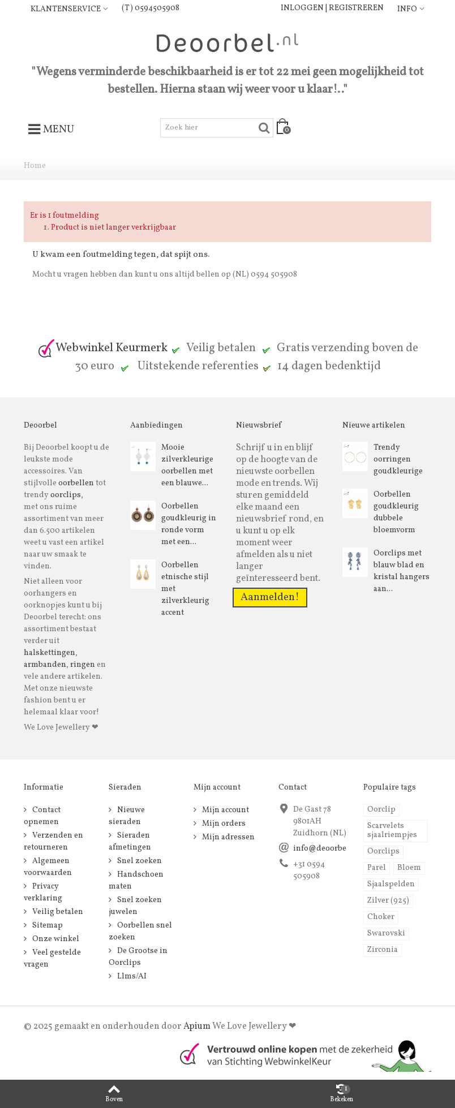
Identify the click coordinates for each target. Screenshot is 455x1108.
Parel (376, 868)
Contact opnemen (42, 816)
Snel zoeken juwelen (135, 906)
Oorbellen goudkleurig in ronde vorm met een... (188, 524)
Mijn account (224, 810)
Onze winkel (55, 939)
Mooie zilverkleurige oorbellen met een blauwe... (187, 465)
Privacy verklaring (43, 892)
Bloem (409, 868)
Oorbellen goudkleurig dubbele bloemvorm (396, 512)
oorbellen (75, 483)
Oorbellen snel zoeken (140, 931)
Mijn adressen (227, 837)
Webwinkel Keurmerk (102, 348)
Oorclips (383, 851)
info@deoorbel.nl (326, 848)
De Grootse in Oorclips (138, 957)
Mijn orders (223, 823)
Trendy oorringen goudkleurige (398, 459)
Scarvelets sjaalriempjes (392, 830)
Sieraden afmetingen (130, 841)
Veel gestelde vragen (52, 958)
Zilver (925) (388, 900)
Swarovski (386, 933)
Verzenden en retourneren (53, 841)
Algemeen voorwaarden (48, 867)
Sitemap (47, 925)
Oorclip (381, 809)
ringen (82, 664)
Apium (197, 1026)
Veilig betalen (57, 912)
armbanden (45, 664)
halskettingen (49, 653)
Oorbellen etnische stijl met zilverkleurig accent (185, 589)
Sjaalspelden (391, 884)
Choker (380, 917)
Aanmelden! (270, 597)
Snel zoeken (138, 861)
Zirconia (382, 950)
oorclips (65, 495)
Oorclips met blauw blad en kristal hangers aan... (402, 571)
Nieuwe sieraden (127, 816)
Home (35, 166)
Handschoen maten (136, 880)
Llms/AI (131, 976)
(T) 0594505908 (150, 8)
